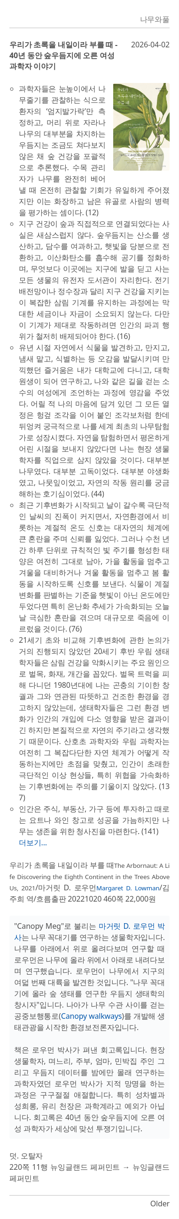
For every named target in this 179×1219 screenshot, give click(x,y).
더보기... (33, 842)
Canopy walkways (91, 1016)
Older (160, 1203)
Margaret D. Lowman (127, 888)
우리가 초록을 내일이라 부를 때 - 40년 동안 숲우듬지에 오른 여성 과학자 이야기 (63, 55)
